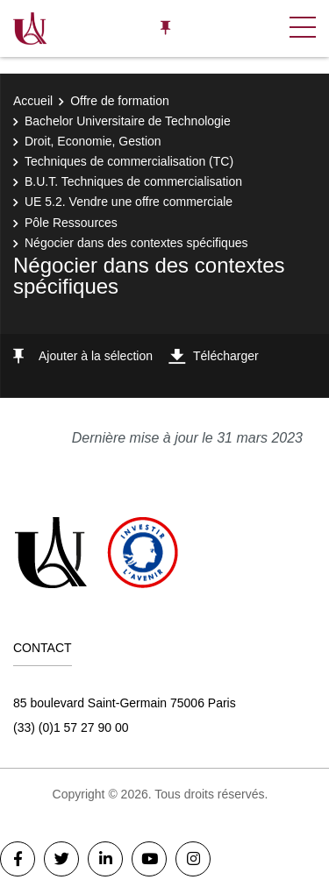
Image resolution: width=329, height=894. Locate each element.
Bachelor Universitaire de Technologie (128, 121)
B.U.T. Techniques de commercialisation (133, 181)
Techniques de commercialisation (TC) (129, 161)
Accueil (33, 101)
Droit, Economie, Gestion (93, 141)
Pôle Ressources (71, 223)
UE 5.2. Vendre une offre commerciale (128, 202)
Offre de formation (119, 101)
